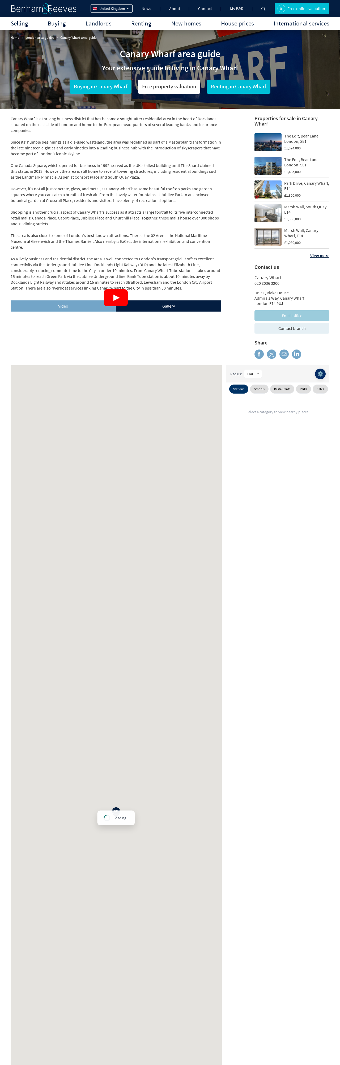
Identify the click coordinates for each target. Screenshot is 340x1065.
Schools (259, 389)
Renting (141, 23)
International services (301, 23)
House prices (237, 23)
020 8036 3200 (266, 283)
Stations (238, 389)
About (174, 8)
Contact (205, 8)
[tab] (63, 306)
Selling (19, 23)
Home (15, 37)
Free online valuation (301, 8)
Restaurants (282, 389)
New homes (186, 23)
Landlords (99, 23)
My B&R (236, 8)
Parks (303, 389)
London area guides (40, 37)
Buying (57, 23)
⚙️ (320, 374)
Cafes (320, 389)
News (146, 8)
